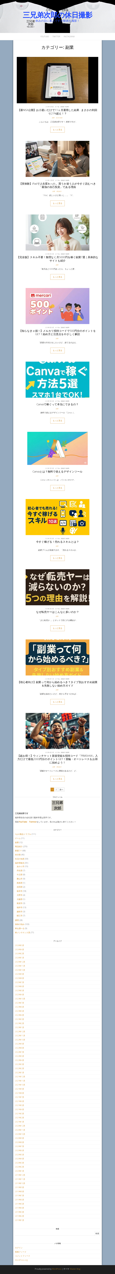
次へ (61, 789)
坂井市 (19, 891)
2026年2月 (19, 953)
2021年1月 (19, 1121)
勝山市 (19, 878)
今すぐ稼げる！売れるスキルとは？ (57, 541)
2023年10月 (20, 998)
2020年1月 (19, 1171)
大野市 (19, 895)
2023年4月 (19, 1015)
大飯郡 (19, 899)
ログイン (19, 1247)
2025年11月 (20, 966)
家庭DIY (18, 850)
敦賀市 (19, 903)
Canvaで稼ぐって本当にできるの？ (57, 404)
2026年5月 (19, 945)
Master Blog (75, 1269)
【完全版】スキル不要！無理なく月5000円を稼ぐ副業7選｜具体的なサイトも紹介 (57, 258)
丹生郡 (19, 870)
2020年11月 (20, 1130)
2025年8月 (19, 978)
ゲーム (18, 838)
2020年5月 (19, 1154)
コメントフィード (22, 1256)
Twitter (56, 36)
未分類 (18, 854)
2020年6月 (19, 1150)
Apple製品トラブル (23, 834)
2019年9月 (19, 1187)
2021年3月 (19, 1113)
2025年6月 (19, 986)
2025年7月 (19, 982)
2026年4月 (19, 949)
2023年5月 (19, 1011)
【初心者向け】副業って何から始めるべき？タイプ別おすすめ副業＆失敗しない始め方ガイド (57, 683)
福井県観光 (19, 863)
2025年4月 (19, 994)
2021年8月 (19, 1093)
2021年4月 (19, 1109)
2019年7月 (19, 1195)
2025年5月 (19, 990)
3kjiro (67, 107)
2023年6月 (19, 1007)
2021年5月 (19, 1105)
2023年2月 (19, 1023)
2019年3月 (19, 1212)
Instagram (69, 36)
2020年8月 (19, 1142)
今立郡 (19, 874)
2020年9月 (19, 1138)
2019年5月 (19, 1204)
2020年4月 (19, 1158)
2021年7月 (19, 1097)
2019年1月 (19, 1220)
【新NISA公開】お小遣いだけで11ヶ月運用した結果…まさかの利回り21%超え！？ (57, 111)
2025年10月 (20, 970)
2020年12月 (20, 1125)
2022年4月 (19, 1060)
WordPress (56, 1269)
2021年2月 (19, 1117)
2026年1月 (19, 957)
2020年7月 (19, 1146)
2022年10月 (20, 1039)
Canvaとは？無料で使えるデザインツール (57, 471)
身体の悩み (19, 924)
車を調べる (19, 928)
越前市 (19, 911)
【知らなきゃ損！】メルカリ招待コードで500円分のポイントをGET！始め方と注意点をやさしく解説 (57, 332)
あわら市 (20, 866)
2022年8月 (19, 1048)
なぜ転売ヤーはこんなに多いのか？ (57, 612)
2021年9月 (19, 1089)
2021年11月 (20, 1080)
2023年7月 (19, 1003)
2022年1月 (19, 1072)
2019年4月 (19, 1208)
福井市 (19, 907)
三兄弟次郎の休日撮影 (57, 15)
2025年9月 (19, 974)
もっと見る (57, 129)
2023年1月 (19, 1027)
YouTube (44, 36)
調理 (17, 920)
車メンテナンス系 (22, 932)
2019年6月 (19, 1199)
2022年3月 (19, 1064)
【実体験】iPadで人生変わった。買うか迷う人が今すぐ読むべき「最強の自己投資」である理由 (57, 185)
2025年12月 (20, 962)
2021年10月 (20, 1084)
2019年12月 (20, 1175)
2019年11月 (20, 1179)
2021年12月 (20, 1076)
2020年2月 (19, 1167)
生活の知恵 (59, 118)
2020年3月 (19, 1162)
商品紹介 (59, 191)
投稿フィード (20, 1252)
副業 (53, 118)
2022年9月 (19, 1043)
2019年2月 (19, 1216)
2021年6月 (19, 1101)
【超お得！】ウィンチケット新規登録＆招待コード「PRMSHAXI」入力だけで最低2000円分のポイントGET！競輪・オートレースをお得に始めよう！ (57, 759)
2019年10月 (20, 1183)
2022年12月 (20, 1031)
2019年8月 (19, 1191)
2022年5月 (19, 1056)
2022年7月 (19, 1052)
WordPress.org (21, 1260)
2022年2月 (19, 1068)
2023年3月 (19, 1019)
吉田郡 (19, 887)
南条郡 (19, 883)
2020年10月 (20, 1134)
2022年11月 (20, 1035)
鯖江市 (19, 915)
